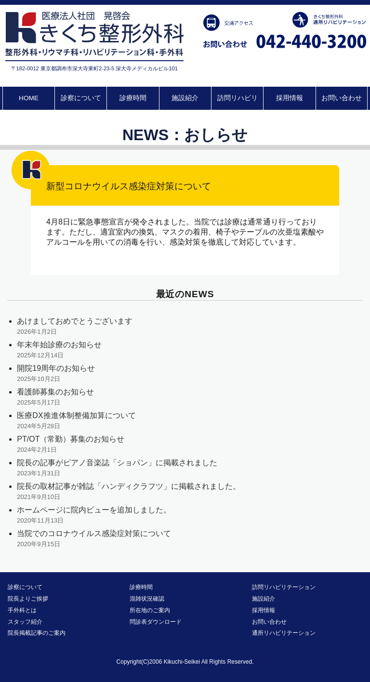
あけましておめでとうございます (74, 321)
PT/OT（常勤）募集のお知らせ (70, 439)
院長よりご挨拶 (28, 598)
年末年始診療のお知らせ (59, 345)
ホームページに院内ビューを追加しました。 (94, 510)
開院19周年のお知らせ (56, 368)
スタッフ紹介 (25, 621)
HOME (29, 98)
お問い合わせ (341, 98)
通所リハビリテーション (284, 633)
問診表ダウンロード (156, 621)
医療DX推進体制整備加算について (76, 415)
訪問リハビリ (237, 98)
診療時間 (132, 98)
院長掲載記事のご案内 (37, 633)
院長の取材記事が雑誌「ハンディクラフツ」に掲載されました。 (128, 486)
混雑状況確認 (147, 598)
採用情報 (289, 98)
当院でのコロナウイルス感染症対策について (94, 533)
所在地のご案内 (150, 610)
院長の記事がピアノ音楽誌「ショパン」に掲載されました (117, 463)
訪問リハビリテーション (284, 587)
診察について (81, 98)
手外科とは (22, 610)
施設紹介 (185, 98)
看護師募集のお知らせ (55, 392)
